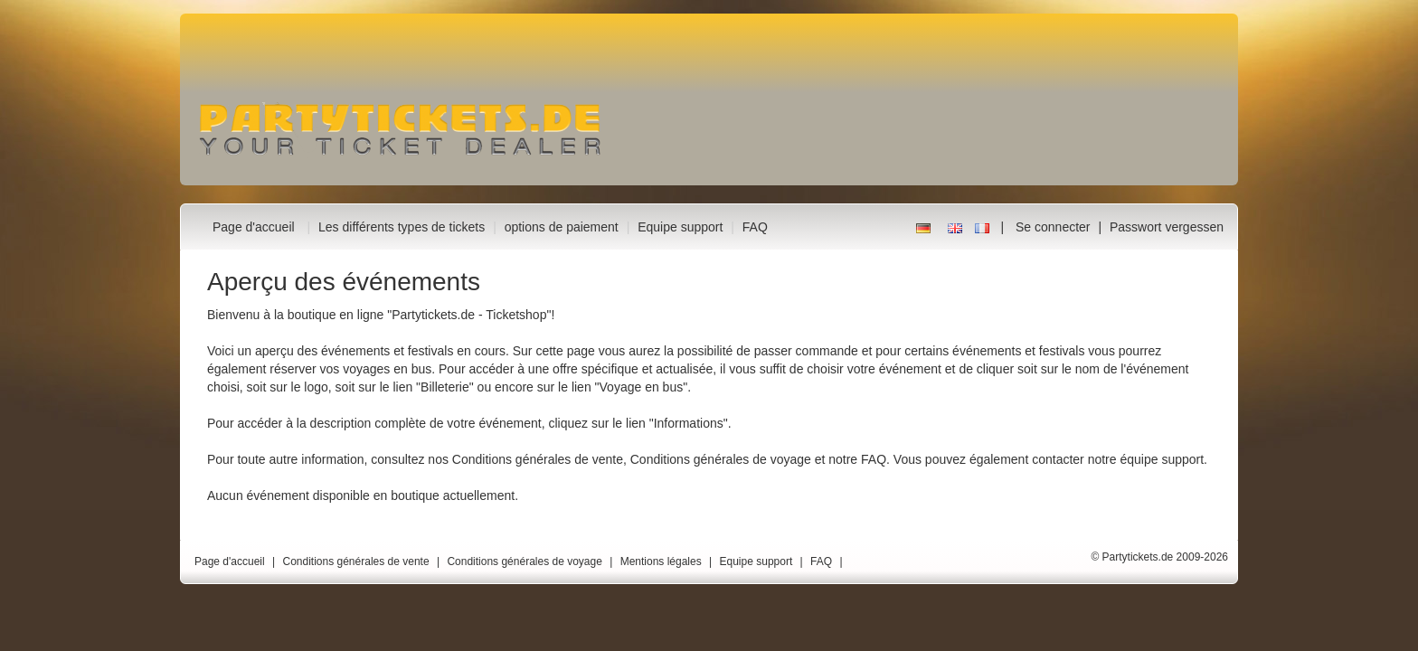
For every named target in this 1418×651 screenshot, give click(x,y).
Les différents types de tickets (401, 227)
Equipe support (680, 227)
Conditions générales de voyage (720, 459)
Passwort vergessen (1167, 227)
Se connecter (1053, 227)
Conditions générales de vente (537, 459)
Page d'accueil (254, 227)
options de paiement (562, 227)
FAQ (755, 227)
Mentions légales (661, 561)
